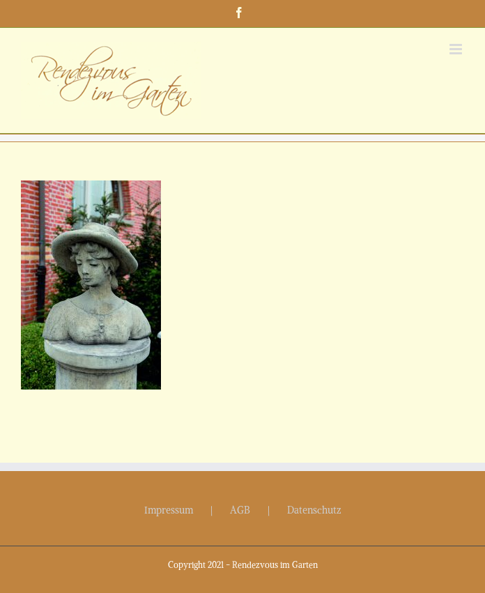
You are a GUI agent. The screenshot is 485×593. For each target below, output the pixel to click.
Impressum (168, 510)
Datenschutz (314, 510)
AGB (240, 510)
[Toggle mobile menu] (456, 49)
